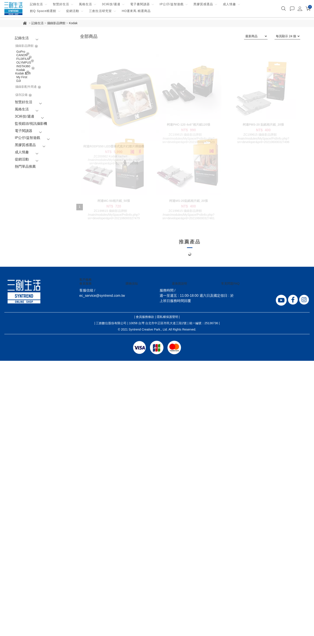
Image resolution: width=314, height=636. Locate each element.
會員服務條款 (145, 592)
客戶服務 (85, 555)
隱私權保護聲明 (167, 592)
